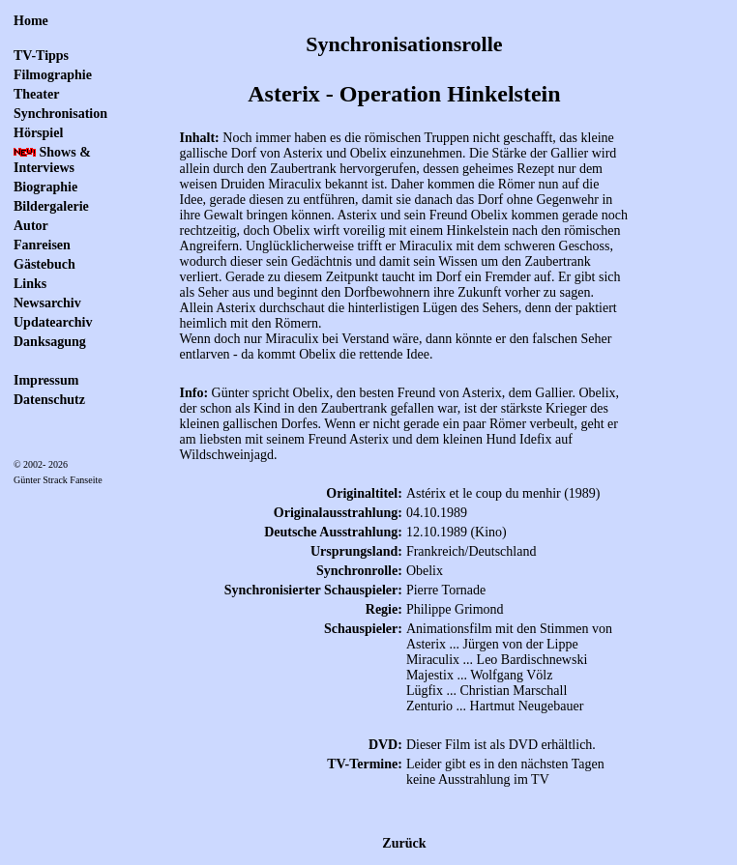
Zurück (404, 843)
